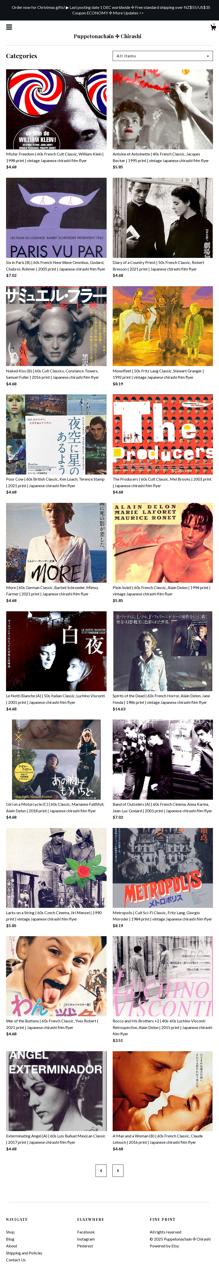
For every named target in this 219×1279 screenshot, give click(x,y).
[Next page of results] (117, 1170)
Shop (10, 1231)
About (11, 1245)
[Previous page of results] (101, 1170)
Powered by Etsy (164, 1245)
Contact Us (16, 1259)
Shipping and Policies (24, 1252)
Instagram (86, 1239)
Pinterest (85, 1245)
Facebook (86, 1231)
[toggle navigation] (9, 27)
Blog (10, 1239)
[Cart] (213, 28)
